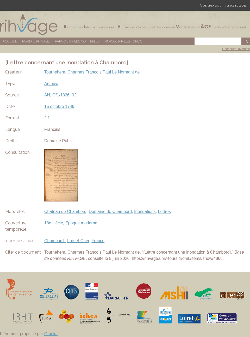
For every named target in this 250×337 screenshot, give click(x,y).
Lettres (164, 211)
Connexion (210, 5)
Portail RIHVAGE (36, 41)
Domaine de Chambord (110, 211)
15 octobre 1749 (59, 106)
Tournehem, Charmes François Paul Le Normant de (92, 72)
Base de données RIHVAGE (125, 24)
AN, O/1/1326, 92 (60, 95)
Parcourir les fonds (123, 41)
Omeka (51, 334)
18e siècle (53, 223)
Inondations (145, 211)
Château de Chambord (65, 211)
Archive (51, 83)
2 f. (47, 118)
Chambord (54, 240)
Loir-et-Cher (78, 240)
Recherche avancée (236, 49)
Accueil (10, 41)
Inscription (235, 5)
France (97, 240)
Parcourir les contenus (77, 41)
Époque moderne (81, 223)
